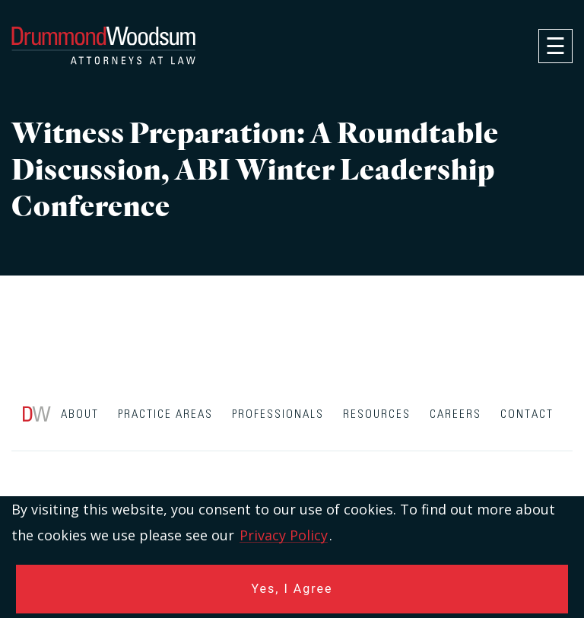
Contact (527, 414)
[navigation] (555, 46)
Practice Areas (165, 414)
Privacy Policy (284, 535)
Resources (377, 414)
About (80, 414)
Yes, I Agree (292, 588)
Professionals (278, 414)
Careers (455, 414)
